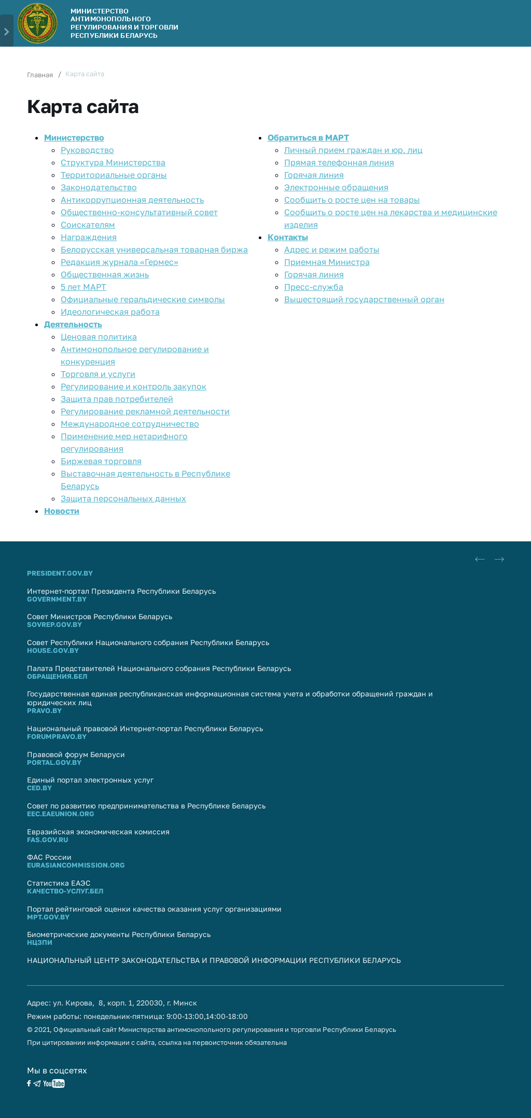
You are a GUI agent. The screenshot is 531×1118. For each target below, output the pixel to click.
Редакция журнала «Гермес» (119, 262)
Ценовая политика (99, 336)
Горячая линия (314, 175)
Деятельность (73, 324)
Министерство (74, 137)
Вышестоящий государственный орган (364, 299)
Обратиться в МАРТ (308, 137)
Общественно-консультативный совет (139, 212)
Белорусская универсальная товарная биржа (154, 249)
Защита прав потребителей (117, 399)
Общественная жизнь (105, 274)
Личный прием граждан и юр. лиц (353, 150)
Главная (40, 75)
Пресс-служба (313, 287)
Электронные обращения (336, 187)
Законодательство (99, 187)
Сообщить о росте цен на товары (352, 199)
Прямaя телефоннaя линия (339, 162)
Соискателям (88, 224)
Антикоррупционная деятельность (132, 199)
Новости (61, 511)
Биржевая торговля (101, 461)
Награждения (89, 237)
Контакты (288, 237)
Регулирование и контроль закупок (133, 386)
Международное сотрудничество (130, 423)
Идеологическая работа (110, 311)
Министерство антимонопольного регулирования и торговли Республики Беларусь (124, 23)
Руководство (87, 150)
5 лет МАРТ (83, 287)
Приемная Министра (327, 262)
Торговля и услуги (98, 374)
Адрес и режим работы (332, 249)
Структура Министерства (113, 162)
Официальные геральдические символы (143, 299)
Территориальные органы (114, 175)
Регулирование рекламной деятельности (145, 411)
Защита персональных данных (123, 498)
